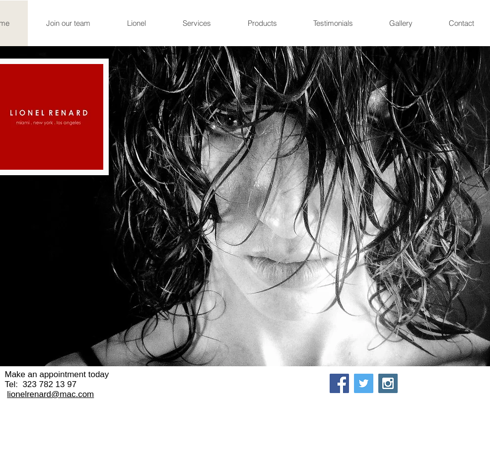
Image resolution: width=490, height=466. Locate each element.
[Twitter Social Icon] (363, 383)
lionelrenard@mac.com (50, 394)
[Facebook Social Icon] (339, 383)
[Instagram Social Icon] (388, 383)
